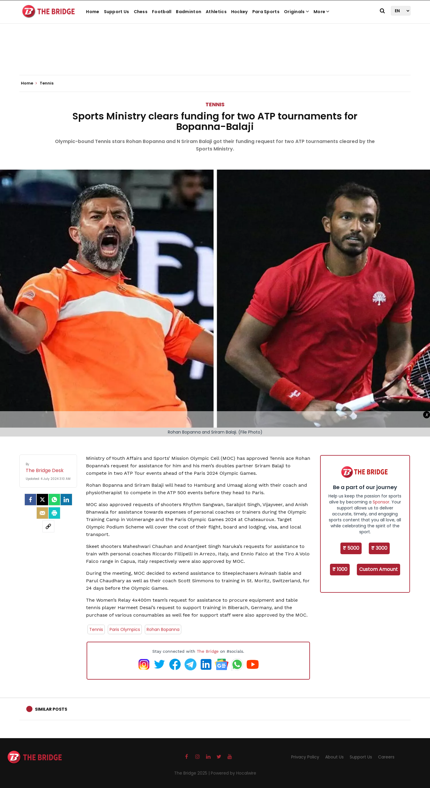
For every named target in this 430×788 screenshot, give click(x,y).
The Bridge (208, 651)
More (322, 12)
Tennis (215, 104)
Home (92, 12)
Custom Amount (378, 569)
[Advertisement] (215, 57)
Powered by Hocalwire (233, 773)
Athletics (216, 12)
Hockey (239, 12)
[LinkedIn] (66, 500)
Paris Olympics (125, 629)
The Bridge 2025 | (192, 773)
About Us (334, 757)
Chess (141, 12)
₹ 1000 (339, 569)
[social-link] (48, 526)
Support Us (116, 12)
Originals (296, 12)
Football (161, 12)
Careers (386, 757)
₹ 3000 (379, 548)
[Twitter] (42, 500)
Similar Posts (51, 709)
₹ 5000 (351, 548)
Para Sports (266, 12)
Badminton (188, 12)
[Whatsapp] (54, 500)
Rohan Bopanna (163, 629)
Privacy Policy (305, 757)
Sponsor (381, 502)
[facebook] (30, 500)
